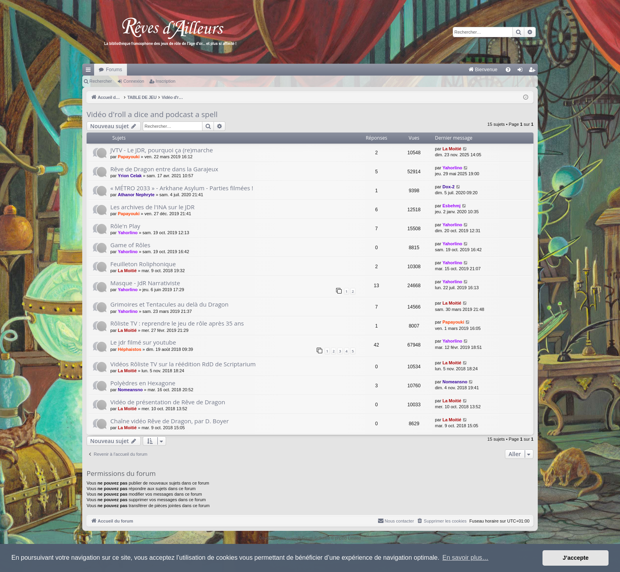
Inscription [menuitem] (533, 71)
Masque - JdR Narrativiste (145, 283)
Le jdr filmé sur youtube (143, 342)
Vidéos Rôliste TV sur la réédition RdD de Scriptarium (183, 364)
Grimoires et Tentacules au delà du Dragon (169, 304)
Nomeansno (130, 389)
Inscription (166, 81)
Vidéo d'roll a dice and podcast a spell (152, 114)
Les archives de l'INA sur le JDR (152, 207)
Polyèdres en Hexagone (143, 383)
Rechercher (100, 81)
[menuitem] (400, 70)
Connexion (133, 81)
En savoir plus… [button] (465, 557)
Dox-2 (448, 186)
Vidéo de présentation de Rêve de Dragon (167, 402)
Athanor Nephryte (136, 194)
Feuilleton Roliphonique (143, 264)
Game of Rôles (130, 245)
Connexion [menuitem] (522, 71)
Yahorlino (452, 167)
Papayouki (129, 156)
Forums (114, 69)
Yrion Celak (130, 175)
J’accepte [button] (576, 558)
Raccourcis (89, 71)
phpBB (292, 538)
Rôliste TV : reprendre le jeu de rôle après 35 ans (177, 323)
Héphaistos (129, 349)
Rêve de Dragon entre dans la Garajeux (164, 169)
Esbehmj (451, 205)
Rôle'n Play (125, 226)
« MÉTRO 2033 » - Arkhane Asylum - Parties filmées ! (181, 188)
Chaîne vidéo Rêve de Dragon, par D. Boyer (169, 421)
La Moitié (451, 148)
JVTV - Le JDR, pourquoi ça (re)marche (161, 150)
